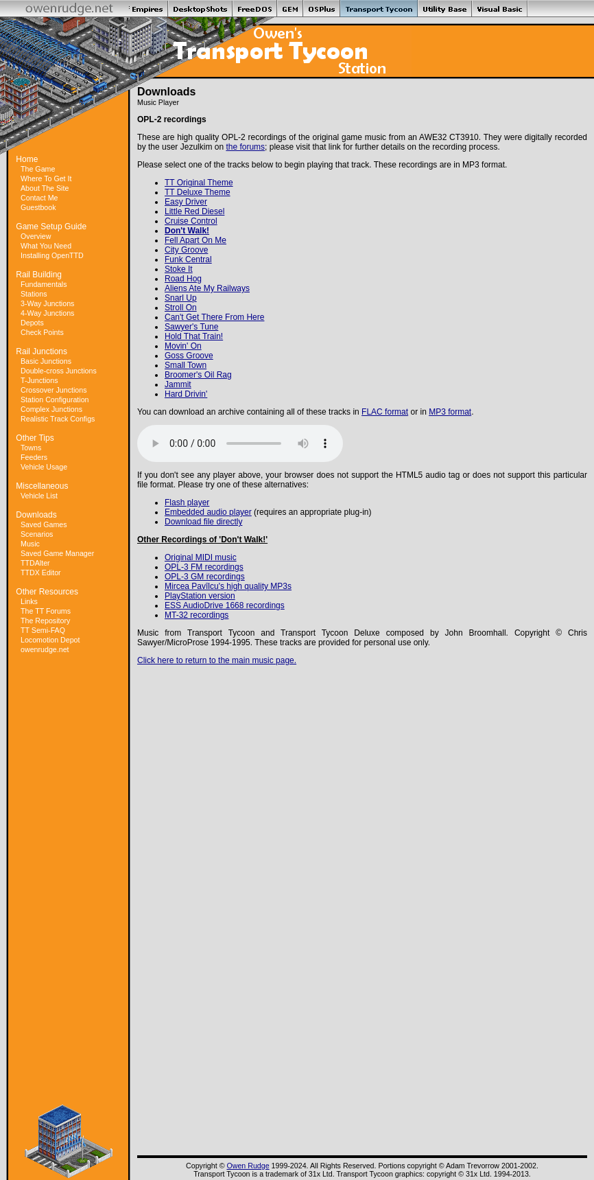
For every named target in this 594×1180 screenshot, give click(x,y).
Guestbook (38, 207)
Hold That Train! (194, 336)
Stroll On (181, 307)
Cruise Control (191, 221)
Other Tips (35, 438)
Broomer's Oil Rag (198, 375)
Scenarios (37, 534)
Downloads (36, 515)
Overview (36, 236)
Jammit (178, 384)
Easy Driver (186, 202)
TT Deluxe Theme (197, 192)
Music (30, 544)
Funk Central (188, 259)
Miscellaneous (42, 486)
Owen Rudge (247, 1165)
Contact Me (39, 198)
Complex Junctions (51, 409)
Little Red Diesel (194, 211)
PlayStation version (200, 596)
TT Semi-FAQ (43, 630)
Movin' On (183, 346)
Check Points (42, 332)
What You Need (46, 246)
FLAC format (384, 412)
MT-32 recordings (196, 615)
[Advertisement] (68, 879)
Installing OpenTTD (52, 255)
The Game (38, 169)
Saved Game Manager (57, 553)
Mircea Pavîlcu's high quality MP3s (228, 586)
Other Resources (47, 592)
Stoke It (179, 269)
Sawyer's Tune (191, 327)
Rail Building (39, 274)
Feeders (34, 457)
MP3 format (450, 412)
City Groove (186, 250)
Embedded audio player (208, 512)
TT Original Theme (199, 182)
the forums (245, 147)
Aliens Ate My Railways (207, 288)
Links (29, 601)
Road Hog (183, 279)
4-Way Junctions (47, 313)
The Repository (45, 620)
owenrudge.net (45, 649)
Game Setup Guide (51, 226)
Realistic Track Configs (58, 419)
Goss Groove (189, 355)
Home (27, 159)
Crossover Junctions (54, 390)
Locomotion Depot (50, 640)
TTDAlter (35, 563)
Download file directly (203, 522)
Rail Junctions (41, 351)
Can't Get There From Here (214, 317)
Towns (31, 447)
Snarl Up (181, 298)
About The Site (45, 188)
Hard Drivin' (186, 394)
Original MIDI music (201, 557)
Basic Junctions (46, 361)
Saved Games (44, 524)
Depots (32, 323)
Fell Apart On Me (195, 240)
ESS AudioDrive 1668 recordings (225, 605)
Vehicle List (39, 495)
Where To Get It (46, 178)
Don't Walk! (187, 230)
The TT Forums (46, 611)
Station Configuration (55, 399)
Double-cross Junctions (59, 371)
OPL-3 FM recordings (204, 567)
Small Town (185, 365)
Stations (34, 294)
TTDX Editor (41, 572)
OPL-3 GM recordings (205, 576)
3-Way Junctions (47, 303)
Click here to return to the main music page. (216, 660)
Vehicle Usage (44, 467)
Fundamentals (44, 284)
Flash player (187, 502)
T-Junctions (39, 380)
